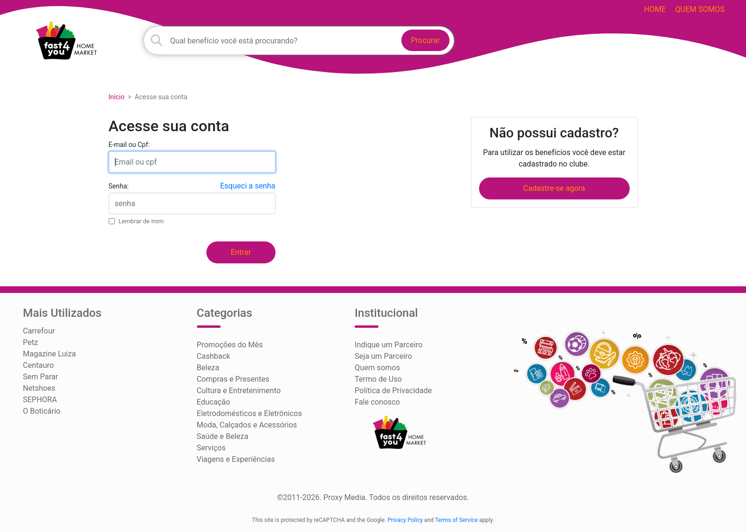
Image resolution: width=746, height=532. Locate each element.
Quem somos (700, 9)
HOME (654, 9)
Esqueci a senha (248, 185)
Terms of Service (456, 520)
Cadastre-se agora (554, 188)
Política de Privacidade (393, 390)
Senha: (119, 186)
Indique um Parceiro (388, 344)
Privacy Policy (405, 520)
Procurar (425, 40)
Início (117, 97)
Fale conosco (377, 402)
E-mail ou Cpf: (129, 144)
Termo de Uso (378, 379)
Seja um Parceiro (383, 356)
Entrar (241, 252)
